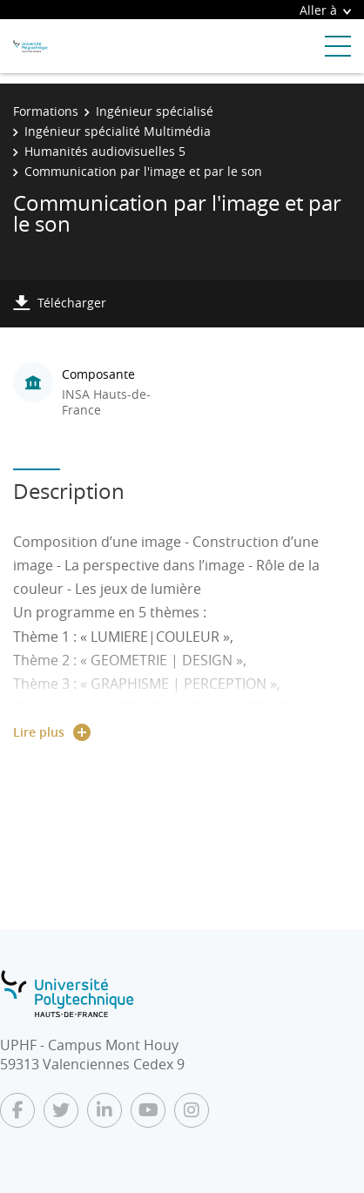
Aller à (325, 10)
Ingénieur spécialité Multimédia (117, 131)
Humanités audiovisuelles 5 (104, 151)
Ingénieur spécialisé (154, 111)
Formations (45, 111)
